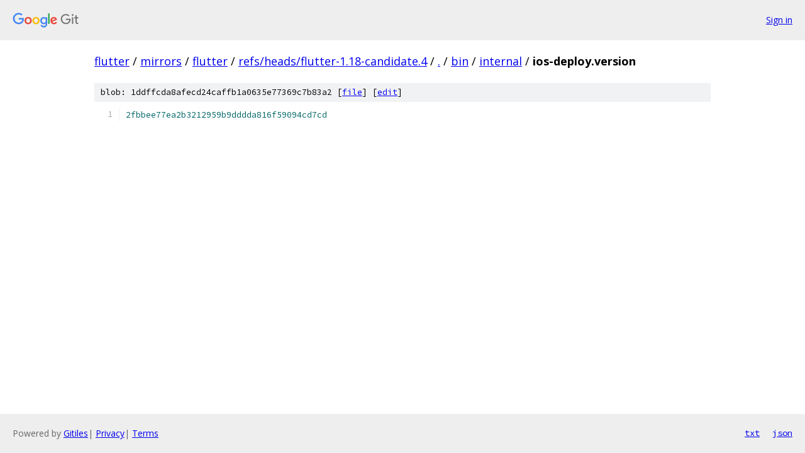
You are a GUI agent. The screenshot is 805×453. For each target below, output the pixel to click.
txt (752, 433)
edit (387, 92)
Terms (145, 433)
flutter (112, 61)
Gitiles (76, 433)
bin (460, 61)
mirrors (161, 61)
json (782, 433)
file (352, 92)
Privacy (110, 433)
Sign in (779, 20)
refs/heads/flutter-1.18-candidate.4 (332, 61)
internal (500, 61)
